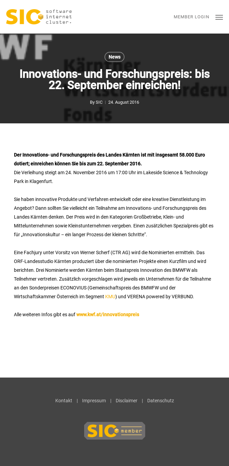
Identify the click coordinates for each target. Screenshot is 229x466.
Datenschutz (160, 400)
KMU (110, 296)
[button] (219, 17)
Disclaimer (126, 400)
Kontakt (63, 400)
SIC (99, 102)
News (114, 57)
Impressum (94, 400)
